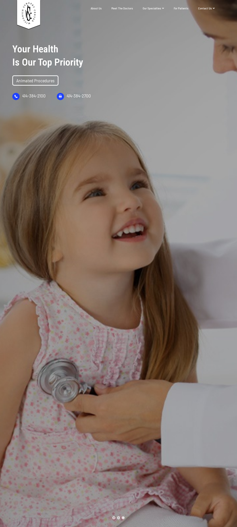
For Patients (181, 8)
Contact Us (205, 8)
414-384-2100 (29, 103)
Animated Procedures (35, 87)
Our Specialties (152, 8)
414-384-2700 (74, 103)
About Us (96, 8)
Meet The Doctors (122, 8)
